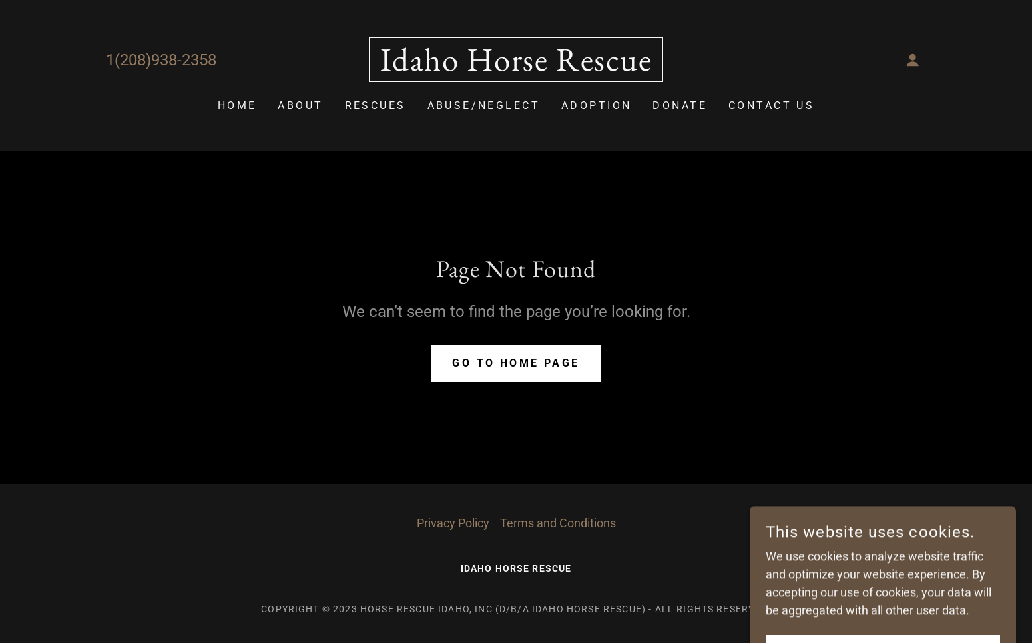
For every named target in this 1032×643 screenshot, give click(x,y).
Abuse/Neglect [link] (484, 105)
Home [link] (237, 105)
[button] (913, 60)
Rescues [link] (375, 105)
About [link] (300, 105)
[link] (516, 66)
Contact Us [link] (771, 105)
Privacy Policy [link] (453, 523)
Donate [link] (679, 105)
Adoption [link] (596, 105)
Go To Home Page (515, 363)
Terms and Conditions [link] (558, 523)
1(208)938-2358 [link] (161, 60)
